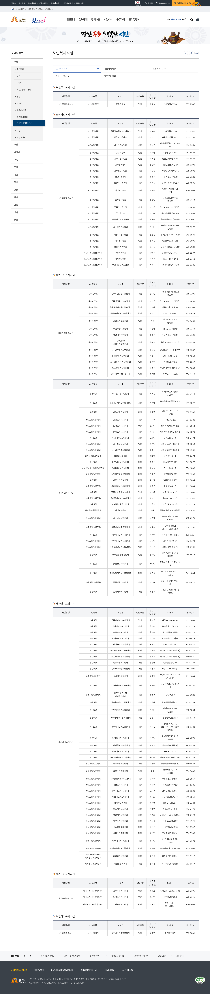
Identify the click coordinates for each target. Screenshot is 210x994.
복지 (98, 41)
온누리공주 (32, 3)
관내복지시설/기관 (111, 41)
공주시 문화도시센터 (72, 956)
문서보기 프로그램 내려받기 (62, 970)
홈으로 (142, 3)
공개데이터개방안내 (88, 970)
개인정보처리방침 (20, 970)
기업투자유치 (68, 3)
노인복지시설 (128, 41)
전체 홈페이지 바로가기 (180, 3)
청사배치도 (110, 970)
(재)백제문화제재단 (46, 956)
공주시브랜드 (56, 3)
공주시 (13, 3)
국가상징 (131, 3)
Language (155, 3)
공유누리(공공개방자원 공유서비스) (190, 956)
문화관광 (22, 3)
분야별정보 (87, 41)
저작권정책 (39, 970)
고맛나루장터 (43, 3)
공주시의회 (80, 3)
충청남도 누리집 (117, 956)
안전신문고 (162, 956)
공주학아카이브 (96, 956)
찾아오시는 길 (127, 970)
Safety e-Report (141, 956)
